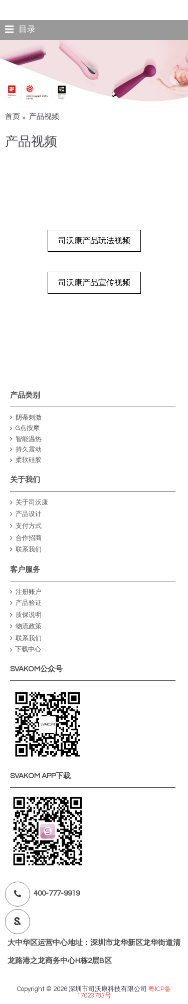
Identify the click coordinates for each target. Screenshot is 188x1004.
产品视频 (44, 116)
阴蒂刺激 (26, 418)
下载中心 (25, 649)
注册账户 (26, 592)
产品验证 (26, 603)
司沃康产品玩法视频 (94, 241)
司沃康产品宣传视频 (94, 283)
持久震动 (26, 450)
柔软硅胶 (26, 460)
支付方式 (26, 526)
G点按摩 (25, 428)
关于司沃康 (29, 502)
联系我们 (26, 549)
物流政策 (26, 626)
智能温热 (26, 439)
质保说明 (26, 615)
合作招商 (26, 538)
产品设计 (26, 514)
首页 (12, 116)
